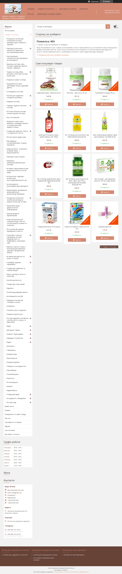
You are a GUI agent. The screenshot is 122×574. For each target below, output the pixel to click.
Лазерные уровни (13, 362)
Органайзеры (11, 370)
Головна (31, 9)
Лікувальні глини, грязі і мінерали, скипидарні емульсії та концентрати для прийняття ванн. (17, 124)
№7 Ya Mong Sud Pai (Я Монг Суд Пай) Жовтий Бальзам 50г (77, 136)
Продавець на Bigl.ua (61, 570)
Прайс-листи (9, 406)
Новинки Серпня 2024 (15, 314)
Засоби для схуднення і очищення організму (15, 97)
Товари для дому (13, 394)
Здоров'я (10, 288)
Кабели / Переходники (15, 334)
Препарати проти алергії (16, 157)
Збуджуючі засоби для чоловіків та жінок (15, 301)
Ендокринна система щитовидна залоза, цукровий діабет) (17, 86)
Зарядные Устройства (15, 338)
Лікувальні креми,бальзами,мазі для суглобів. (16, 163)
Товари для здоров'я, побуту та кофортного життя (17, 132)
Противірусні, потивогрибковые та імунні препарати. (17, 143)
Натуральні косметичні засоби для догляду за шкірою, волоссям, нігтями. (17, 200)
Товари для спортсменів (16, 284)
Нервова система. (13, 102)
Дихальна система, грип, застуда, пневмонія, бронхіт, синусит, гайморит (17, 66)
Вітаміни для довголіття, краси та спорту (16, 257)
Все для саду (11, 402)
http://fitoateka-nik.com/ (15, 490)
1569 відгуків (95, 1)
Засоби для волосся (14, 280)
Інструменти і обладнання (16, 398)
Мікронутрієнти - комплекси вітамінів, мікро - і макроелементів (17, 151)
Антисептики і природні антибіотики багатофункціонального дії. (17, 178)
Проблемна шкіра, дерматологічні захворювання (13, 208)
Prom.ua (71, 568)
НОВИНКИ (11, 306)
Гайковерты (11, 350)
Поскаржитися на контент (62, 572)
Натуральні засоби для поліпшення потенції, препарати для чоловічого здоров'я (16, 41)
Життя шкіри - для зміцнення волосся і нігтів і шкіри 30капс (105, 180)
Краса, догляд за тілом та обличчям (16, 275)
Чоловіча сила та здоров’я (16, 310)
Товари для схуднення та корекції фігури (16, 269)
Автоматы (10, 346)
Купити (50, 104)
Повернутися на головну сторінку (54, 55)
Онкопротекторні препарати (74, 555)
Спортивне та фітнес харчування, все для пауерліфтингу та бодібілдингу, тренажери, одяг (16, 239)
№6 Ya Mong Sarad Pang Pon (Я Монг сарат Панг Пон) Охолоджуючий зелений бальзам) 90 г (77, 182)
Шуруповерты (12, 390)
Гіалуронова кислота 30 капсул (49, 227)
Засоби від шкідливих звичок (17, 292)
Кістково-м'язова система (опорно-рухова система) (16, 112)
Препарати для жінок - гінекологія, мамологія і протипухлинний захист (15, 50)
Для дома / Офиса (13, 330)
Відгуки (7, 426)
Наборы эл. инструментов (16, 366)
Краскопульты (12, 358)
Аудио (9, 342)
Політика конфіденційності (80, 572)
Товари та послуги (46, 9)
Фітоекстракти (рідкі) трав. (16, 137)
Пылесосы (10, 378)
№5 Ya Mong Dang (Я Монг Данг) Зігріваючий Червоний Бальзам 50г (49, 181)
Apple (9, 326)
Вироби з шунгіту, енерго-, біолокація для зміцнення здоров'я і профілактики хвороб (16, 249)
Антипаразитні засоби (15, 296)
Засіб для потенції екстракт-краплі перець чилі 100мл (49, 136)
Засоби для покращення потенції (45, 555)
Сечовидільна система (15, 92)
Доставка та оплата (68, 9)
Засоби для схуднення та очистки (15, 555)
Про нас (30, 14)
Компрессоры (12, 354)
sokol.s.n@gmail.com (14, 493)
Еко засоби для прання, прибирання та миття (15, 230)
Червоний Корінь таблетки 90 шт (49, 93)
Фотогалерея (9, 31)
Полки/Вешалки (12, 374)
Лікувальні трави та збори (16, 80)
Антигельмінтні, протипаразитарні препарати (17, 185)
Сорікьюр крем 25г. (105, 227)
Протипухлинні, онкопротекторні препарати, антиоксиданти (17, 58)
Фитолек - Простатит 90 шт (77, 93)
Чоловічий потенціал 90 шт (105, 93)
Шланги (9, 386)
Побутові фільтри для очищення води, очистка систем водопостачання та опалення (17, 222)
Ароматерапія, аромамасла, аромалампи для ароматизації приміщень (17, 192)
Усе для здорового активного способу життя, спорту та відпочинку (18, 320)
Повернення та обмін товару (49, 14)
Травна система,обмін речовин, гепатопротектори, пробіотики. (17, 74)
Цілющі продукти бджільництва (13, 214)
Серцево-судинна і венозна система (16, 106)
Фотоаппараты (12, 382)
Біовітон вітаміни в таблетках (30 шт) (77, 228)
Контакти (84, 9)
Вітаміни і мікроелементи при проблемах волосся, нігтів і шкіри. (17, 170)
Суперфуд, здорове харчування (14, 263)
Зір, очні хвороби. (13, 117)
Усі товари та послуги (108, 247)
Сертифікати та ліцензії (13, 422)
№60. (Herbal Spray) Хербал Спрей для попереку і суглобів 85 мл (105, 136)
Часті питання (10, 430)
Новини (7, 410)
